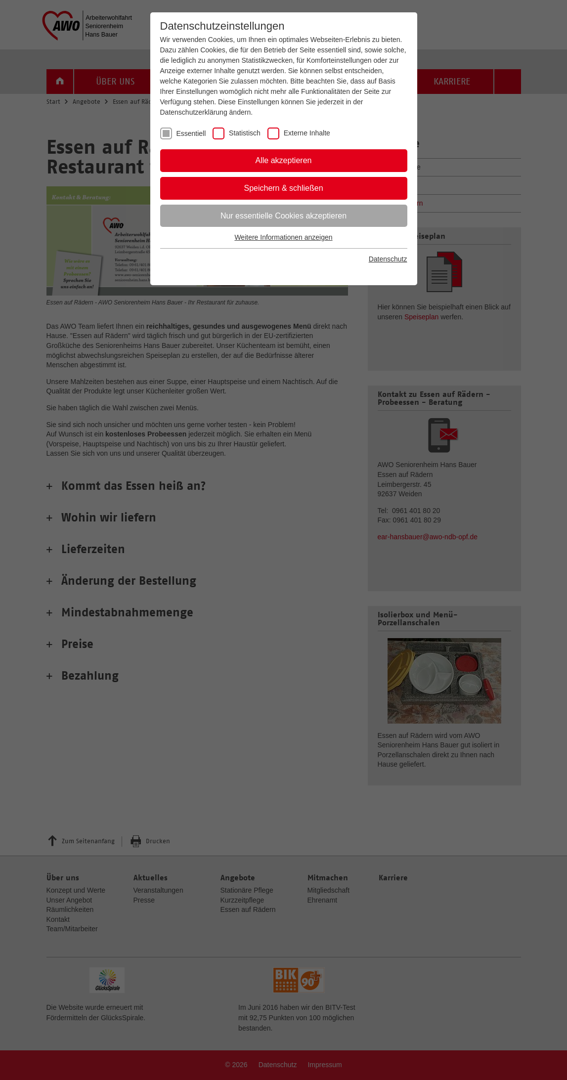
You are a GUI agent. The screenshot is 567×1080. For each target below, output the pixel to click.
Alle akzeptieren (284, 160)
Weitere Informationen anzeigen (283, 237)
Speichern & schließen (283, 188)
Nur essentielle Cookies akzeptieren (283, 216)
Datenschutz (388, 259)
